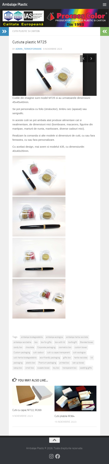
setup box (18, 368)
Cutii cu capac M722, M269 (26, 410)
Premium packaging (47, 362)
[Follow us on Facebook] (57, 456)
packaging (18, 362)
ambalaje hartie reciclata (77, 337)
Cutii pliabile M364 (64, 416)
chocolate (30, 347)
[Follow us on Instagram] (51, 456)
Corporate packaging (46, 347)
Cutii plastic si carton (26, 31)
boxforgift (72, 342)
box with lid (60, 342)
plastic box (30, 362)
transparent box (69, 368)
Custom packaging (22, 352)
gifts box (67, 357)
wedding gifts (86, 368)
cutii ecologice (79, 352)
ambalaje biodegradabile (32, 337)
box (36, 342)
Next (91, 58)
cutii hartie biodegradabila (25, 357)
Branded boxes (86, 342)
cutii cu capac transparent (58, 352)
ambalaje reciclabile (22, 342)
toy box (56, 368)
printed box (64, 362)
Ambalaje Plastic (14, 4)
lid (92, 357)
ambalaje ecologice (54, 337)
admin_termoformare (29, 49)
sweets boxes (43, 368)
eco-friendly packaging (50, 357)
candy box (18, 347)
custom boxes (81, 347)
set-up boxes (78, 362)
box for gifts (46, 342)
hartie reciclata (80, 357)
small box (29, 368)
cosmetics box (65, 347)
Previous (83, 58)
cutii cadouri (38, 352)
